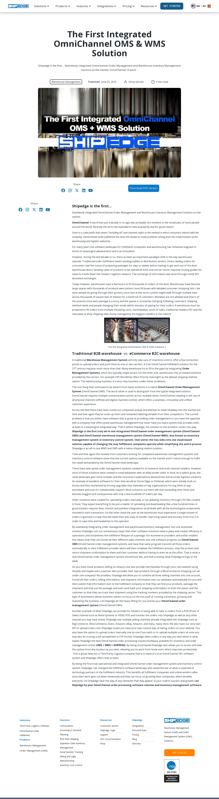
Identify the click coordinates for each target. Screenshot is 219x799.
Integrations (105, 6)
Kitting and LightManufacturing (68, 758)
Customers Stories (109, 725)
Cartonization (66, 725)
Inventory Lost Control (71, 765)
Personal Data (139, 730)
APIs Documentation (110, 739)
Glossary (136, 743)
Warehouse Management (33, 745)
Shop (102, 743)
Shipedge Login (107, 730)
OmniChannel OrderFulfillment (29, 733)
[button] (41, 6)
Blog (134, 739)
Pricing (127, 6)
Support (104, 734)
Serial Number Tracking (71, 752)
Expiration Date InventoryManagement (72, 745)
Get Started (179, 752)
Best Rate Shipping (69, 738)
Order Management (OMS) (34, 750)
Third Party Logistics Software (34, 725)
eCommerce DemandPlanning (70, 732)
